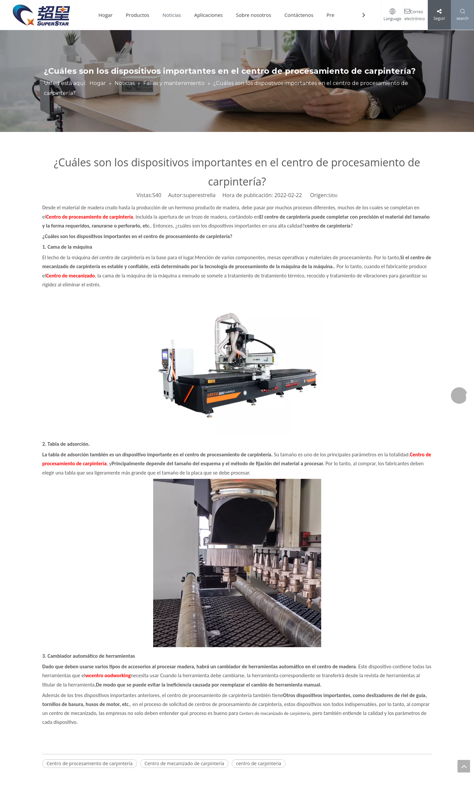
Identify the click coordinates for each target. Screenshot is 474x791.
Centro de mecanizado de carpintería (184, 763)
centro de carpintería (258, 763)
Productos (137, 15)
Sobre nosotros (253, 15)
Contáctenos (299, 15)
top (463, 766)
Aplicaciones (208, 15)
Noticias (171, 15)
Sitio (332, 195)
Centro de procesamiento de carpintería (90, 763)
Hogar (105, 15)
